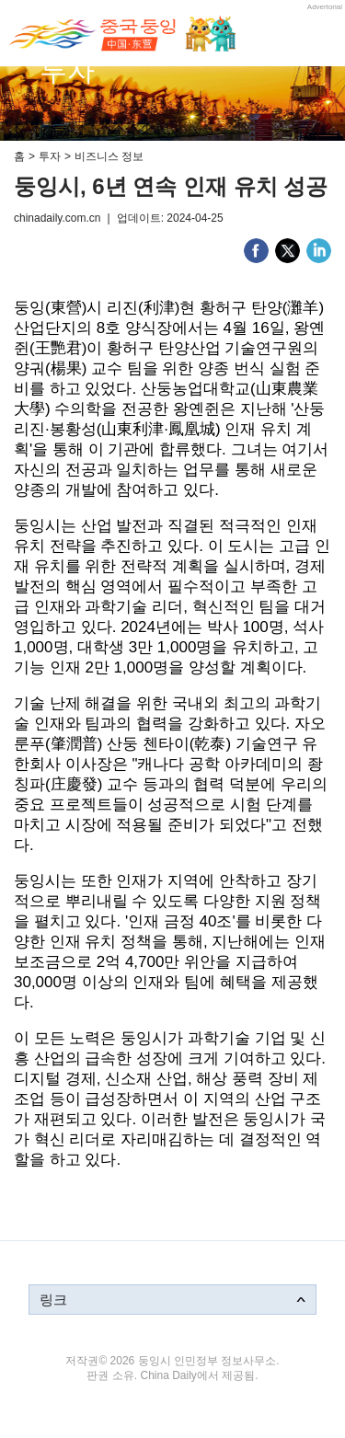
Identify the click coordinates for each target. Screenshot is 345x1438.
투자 (50, 156)
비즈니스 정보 (109, 156)
